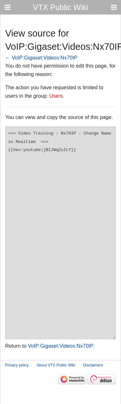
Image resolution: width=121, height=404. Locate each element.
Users (56, 96)
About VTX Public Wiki (55, 365)
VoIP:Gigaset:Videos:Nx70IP (44, 57)
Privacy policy (17, 365)
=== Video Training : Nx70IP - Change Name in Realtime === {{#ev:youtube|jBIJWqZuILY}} (60, 232)
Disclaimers (93, 365)
